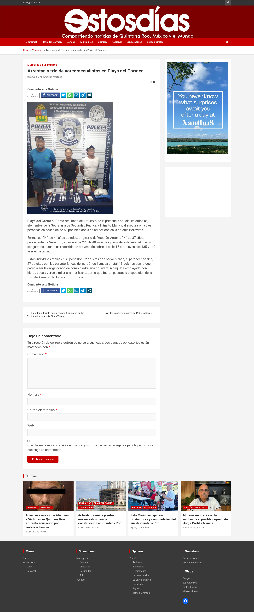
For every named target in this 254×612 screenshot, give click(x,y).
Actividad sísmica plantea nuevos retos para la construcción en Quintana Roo (99, 519)
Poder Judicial (190, 587)
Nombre (34, 394)
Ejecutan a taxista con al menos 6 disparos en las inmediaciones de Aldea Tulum (57, 315)
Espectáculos (134, 42)
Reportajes (29, 562)
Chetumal (31, 42)
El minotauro (139, 571)
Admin (43, 531)
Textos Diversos (141, 592)
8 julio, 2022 (33, 77)
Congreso (188, 578)
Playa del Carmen (52, 42)
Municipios (86, 42)
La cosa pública (141, 575)
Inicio (26, 558)
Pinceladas (138, 584)
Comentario (36, 354)
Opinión (102, 42)
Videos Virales (155, 42)
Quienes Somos (191, 558)
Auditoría (137, 562)
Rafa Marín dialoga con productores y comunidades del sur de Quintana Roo (153, 519)
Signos (136, 588)
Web (30, 425)
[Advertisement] (197, 191)
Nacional (117, 42)
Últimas (31, 476)
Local (29, 566)
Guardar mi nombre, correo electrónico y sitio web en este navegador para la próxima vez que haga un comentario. (91, 447)
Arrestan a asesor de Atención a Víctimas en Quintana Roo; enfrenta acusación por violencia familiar (47, 521)
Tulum (83, 575)
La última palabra (142, 579)
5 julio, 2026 (32, 531)
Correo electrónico (42, 410)
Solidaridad (49, 65)
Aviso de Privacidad (193, 562)
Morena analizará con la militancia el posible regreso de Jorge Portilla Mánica (205, 519)
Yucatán (80, 579)
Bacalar (136, 507)
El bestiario (138, 566)
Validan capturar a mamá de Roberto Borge (129, 313)
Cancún (71, 42)
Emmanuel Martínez (51, 77)
